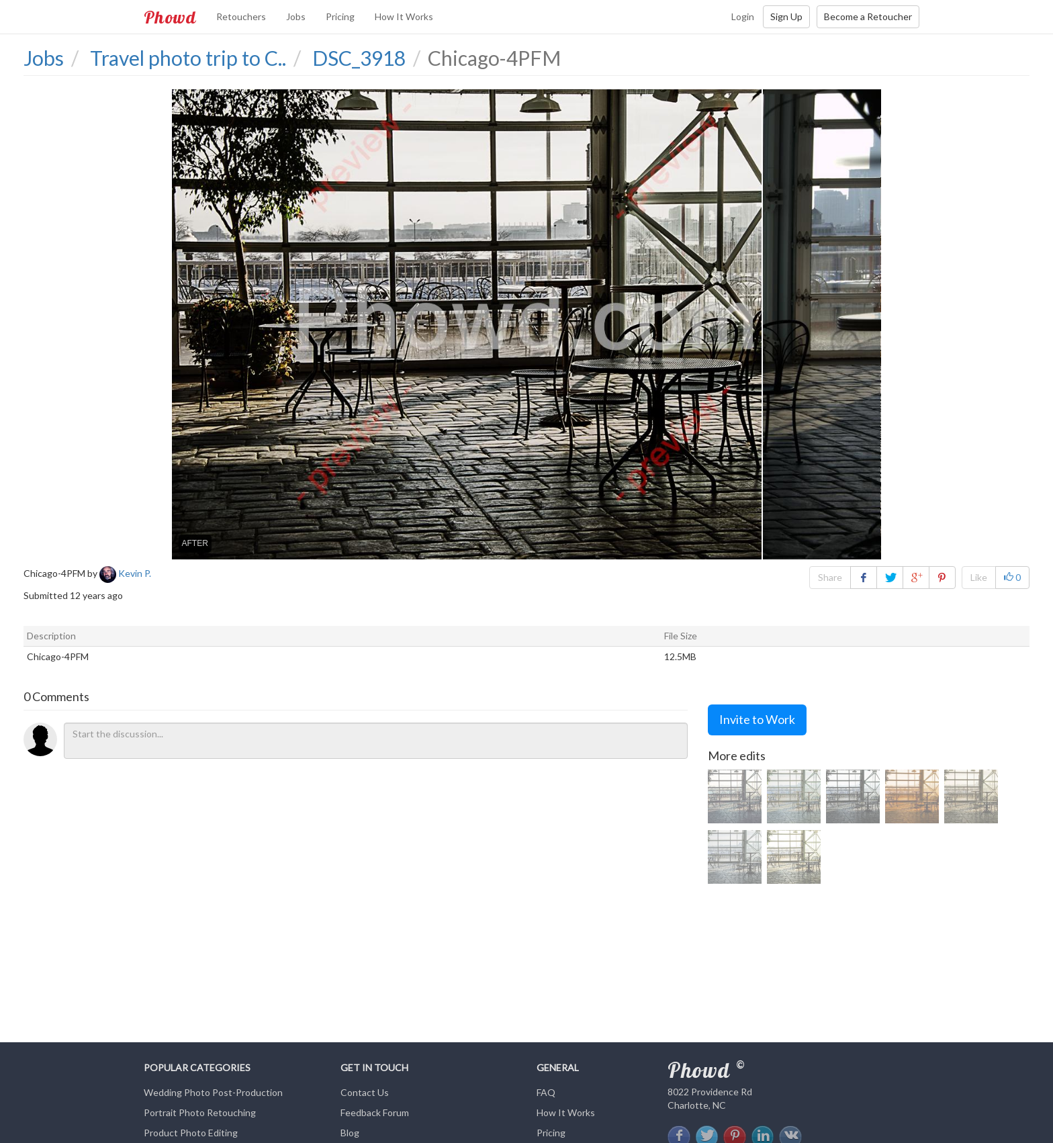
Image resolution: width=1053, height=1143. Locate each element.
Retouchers (241, 16)
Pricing (340, 16)
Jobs (296, 16)
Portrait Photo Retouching (200, 1112)
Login (742, 16)
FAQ (546, 1092)
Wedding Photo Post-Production (213, 1092)
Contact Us (364, 1092)
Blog (349, 1132)
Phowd (170, 17)
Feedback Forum (374, 1112)
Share (830, 577)
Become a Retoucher (868, 16)
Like (978, 577)
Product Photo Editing (191, 1132)
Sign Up (786, 16)
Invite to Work (757, 719)
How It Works (404, 16)
